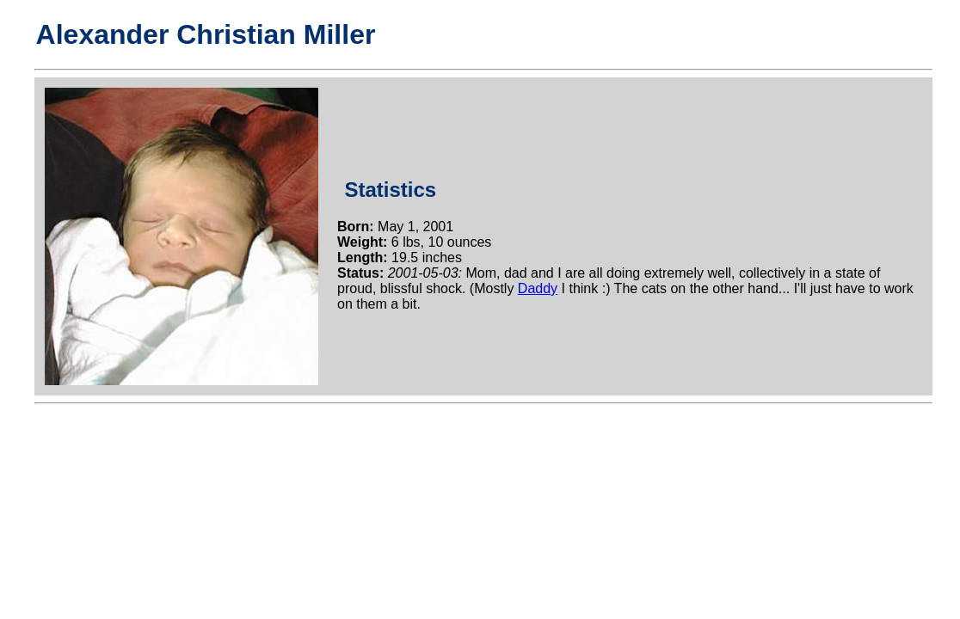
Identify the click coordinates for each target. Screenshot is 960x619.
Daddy (537, 288)
